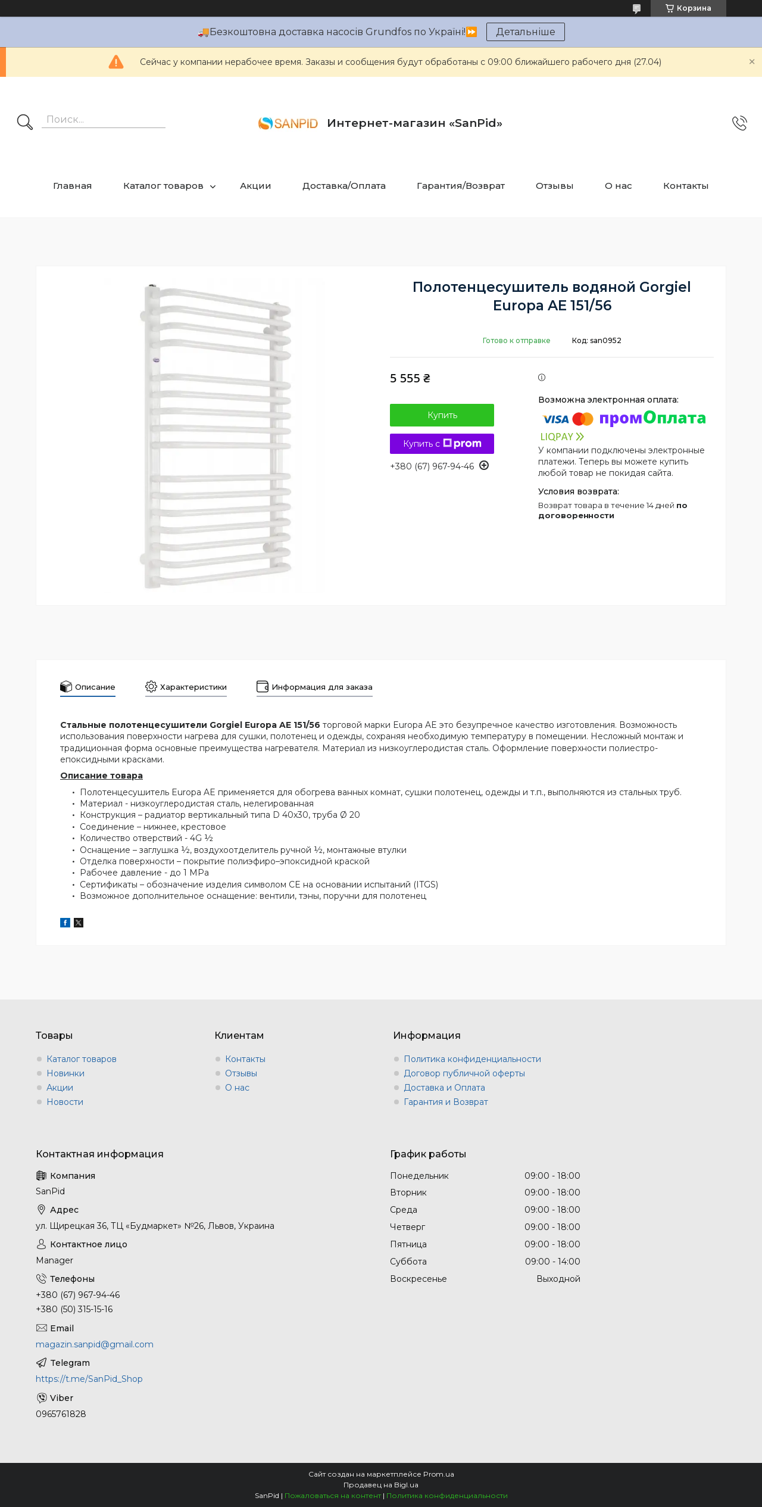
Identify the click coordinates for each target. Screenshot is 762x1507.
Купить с (442, 443)
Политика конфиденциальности (472, 1059)
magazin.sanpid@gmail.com (95, 1344)
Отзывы (555, 185)
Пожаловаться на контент (333, 1495)
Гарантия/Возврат (461, 185)
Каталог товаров (163, 185)
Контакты (686, 185)
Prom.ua (438, 1473)
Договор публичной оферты (464, 1073)
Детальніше (525, 32)
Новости (64, 1102)
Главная (72, 185)
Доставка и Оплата (444, 1087)
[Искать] (25, 123)
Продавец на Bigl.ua (381, 1484)
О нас (618, 185)
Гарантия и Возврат (446, 1102)
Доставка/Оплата (344, 185)
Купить (442, 415)
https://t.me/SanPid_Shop (89, 1379)
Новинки (65, 1073)
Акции (255, 185)
